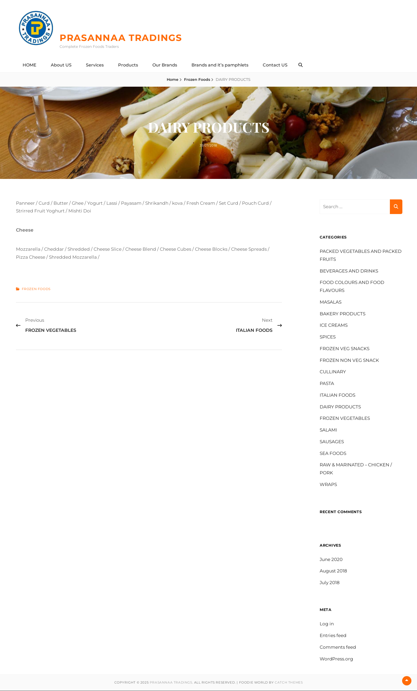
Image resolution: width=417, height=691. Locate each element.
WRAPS (328, 484)
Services (95, 65)
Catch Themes (289, 683)
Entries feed (333, 635)
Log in (327, 624)
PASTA (327, 383)
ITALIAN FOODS (337, 395)
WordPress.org (336, 658)
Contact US (275, 65)
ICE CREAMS (334, 325)
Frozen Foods (197, 79)
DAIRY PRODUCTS (340, 406)
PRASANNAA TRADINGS (122, 38)
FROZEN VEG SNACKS (344, 348)
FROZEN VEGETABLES (345, 418)
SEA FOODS (333, 453)
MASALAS (330, 302)
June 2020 (331, 559)
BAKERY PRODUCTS (342, 313)
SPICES (328, 337)
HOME (29, 65)
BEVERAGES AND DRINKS (349, 271)
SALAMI (328, 430)
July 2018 (330, 582)
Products (128, 65)
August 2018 (333, 571)
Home (172, 79)
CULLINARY (333, 372)
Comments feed (338, 647)
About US (61, 65)
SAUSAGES (332, 441)
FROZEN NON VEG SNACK (349, 360)
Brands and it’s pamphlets (219, 65)
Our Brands (164, 65)
